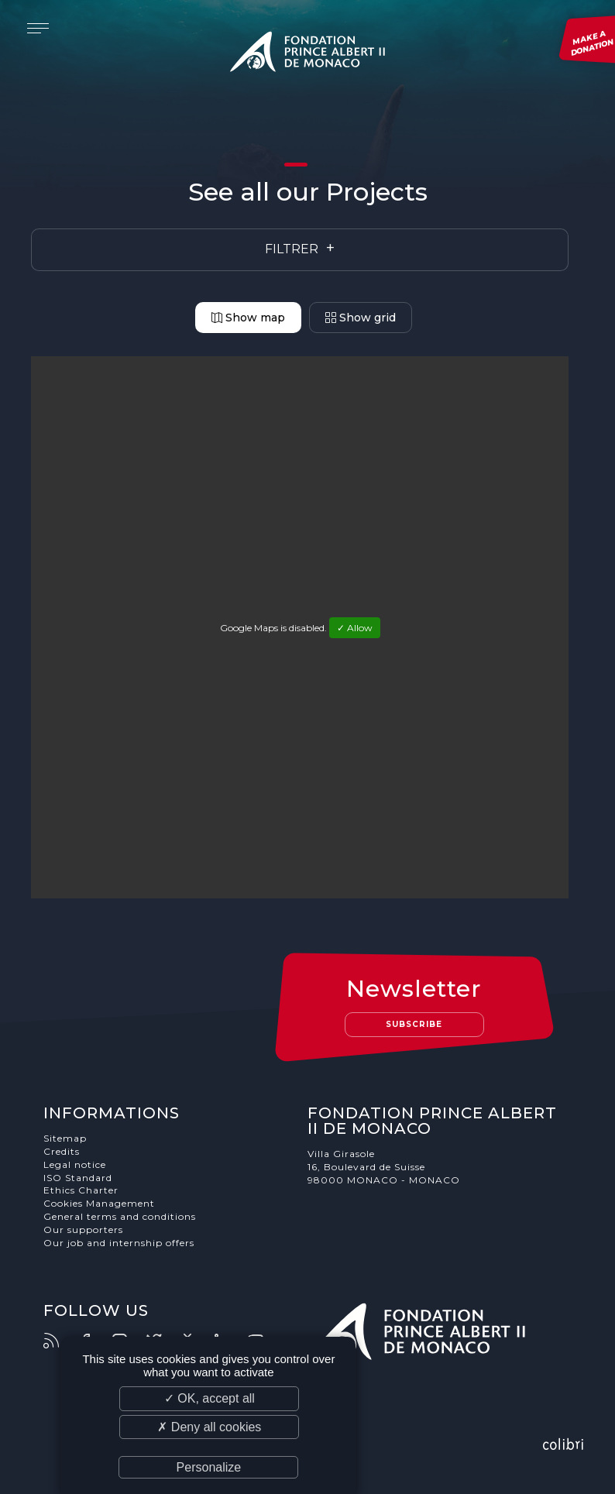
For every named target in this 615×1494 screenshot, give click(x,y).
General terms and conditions (119, 1216)
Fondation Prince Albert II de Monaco (307, 54)
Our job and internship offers (118, 1242)
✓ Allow (355, 628)
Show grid (360, 318)
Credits (61, 1151)
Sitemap (65, 1138)
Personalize (209, 1467)
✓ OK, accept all (209, 1398)
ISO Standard (77, 1177)
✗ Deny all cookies (209, 1427)
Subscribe (414, 1024)
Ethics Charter (81, 1190)
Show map (248, 318)
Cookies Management (99, 1203)
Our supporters (83, 1229)
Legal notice (74, 1164)
